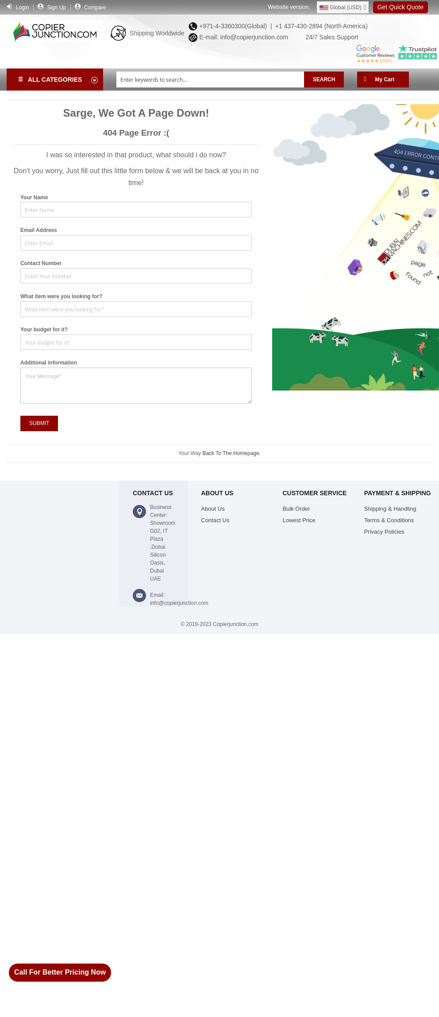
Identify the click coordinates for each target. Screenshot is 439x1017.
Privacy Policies (384, 531)
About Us (212, 508)
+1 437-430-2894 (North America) (320, 26)
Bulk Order (296, 508)
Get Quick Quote (400, 7)
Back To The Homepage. (231, 453)
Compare (95, 7)
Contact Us (215, 520)
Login (22, 7)
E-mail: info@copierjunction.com (242, 37)
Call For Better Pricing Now (60, 972)
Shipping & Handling (390, 508)
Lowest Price (299, 520)
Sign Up (56, 7)
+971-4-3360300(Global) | (234, 26)
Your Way (190, 453)
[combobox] (210, 79)
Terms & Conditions (389, 520)
